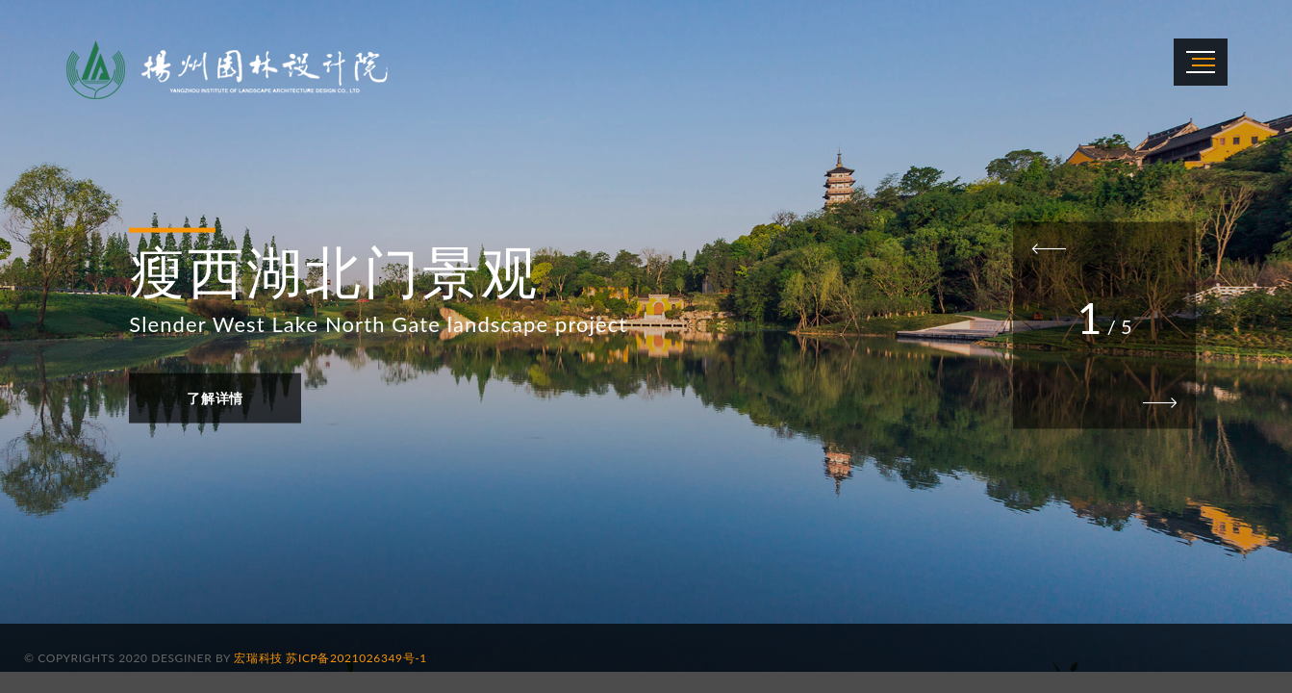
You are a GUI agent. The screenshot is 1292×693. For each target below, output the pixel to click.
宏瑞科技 (258, 658)
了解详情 (215, 397)
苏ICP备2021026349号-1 (356, 658)
